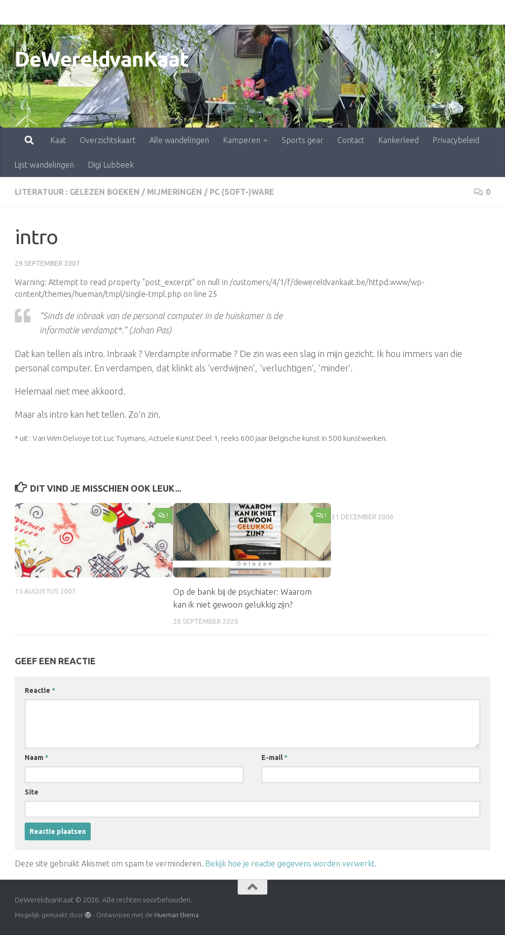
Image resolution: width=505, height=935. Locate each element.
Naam (36, 757)
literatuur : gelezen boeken (77, 191)
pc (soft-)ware (242, 191)
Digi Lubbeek (111, 164)
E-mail (274, 757)
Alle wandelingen (136, 12)
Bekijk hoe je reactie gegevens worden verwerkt (290, 863)
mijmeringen (174, 191)
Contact (307, 12)
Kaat (15, 12)
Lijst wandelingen (44, 164)
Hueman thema (176, 914)
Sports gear (259, 12)
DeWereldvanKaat (102, 59)
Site (31, 792)
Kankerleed (355, 12)
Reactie (40, 690)
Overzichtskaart (64, 12)
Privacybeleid (412, 12)
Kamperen (198, 12)
